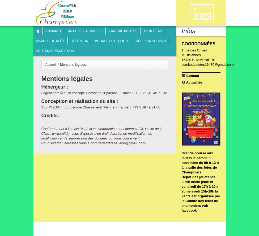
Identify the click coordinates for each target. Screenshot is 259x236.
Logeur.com (50, 93)
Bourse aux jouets (112, 41)
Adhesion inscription (55, 51)
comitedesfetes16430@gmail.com (118, 143)
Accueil (51, 65)
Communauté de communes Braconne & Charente (202, 13)
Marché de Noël (50, 41)
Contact (190, 75)
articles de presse (85, 31)
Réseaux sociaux (151, 41)
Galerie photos (123, 31)
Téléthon (79, 41)
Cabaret (54, 31)
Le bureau (153, 31)
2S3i (44, 107)
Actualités (192, 82)
